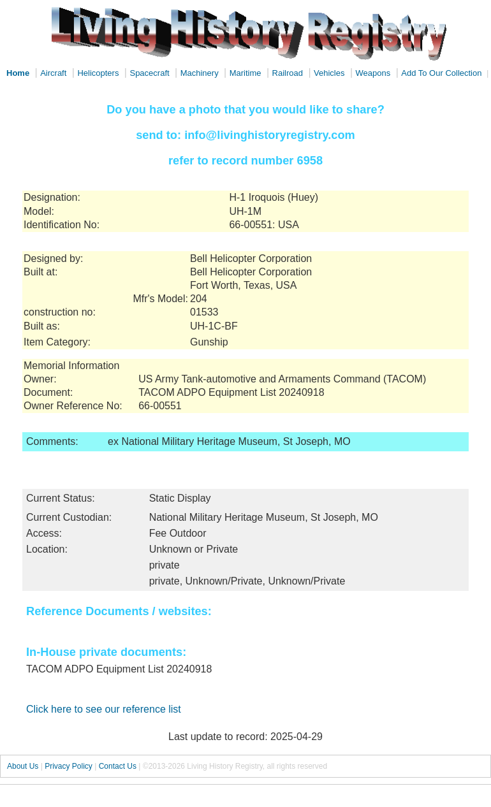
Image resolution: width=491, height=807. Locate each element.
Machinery (199, 73)
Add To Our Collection (441, 73)
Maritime (245, 73)
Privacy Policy (68, 766)
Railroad (287, 73)
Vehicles (329, 73)
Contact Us (117, 766)
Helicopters (98, 73)
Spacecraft (149, 73)
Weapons (373, 73)
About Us (22, 766)
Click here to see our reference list (103, 709)
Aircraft (53, 73)
